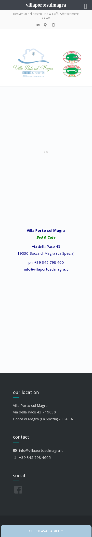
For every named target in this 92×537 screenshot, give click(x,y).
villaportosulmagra (46, 5)
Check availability (46, 531)
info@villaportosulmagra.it (46, 269)
